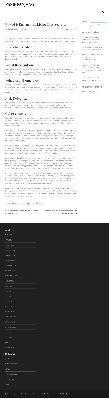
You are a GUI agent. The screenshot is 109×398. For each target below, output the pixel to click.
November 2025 (11, 265)
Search (84, 21)
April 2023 (9, 306)
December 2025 (10, 260)
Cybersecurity (13, 204)
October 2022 (10, 327)
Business (8, 359)
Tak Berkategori (11, 374)
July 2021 (8, 332)
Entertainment (11, 364)
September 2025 (11, 276)
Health (7, 369)
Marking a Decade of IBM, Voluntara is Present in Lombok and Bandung (91, 39)
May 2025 (8, 296)
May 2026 (8, 235)
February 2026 (10, 250)
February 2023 (10, 317)
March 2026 (9, 245)
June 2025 (8, 291)
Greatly (26, 204)
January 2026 (10, 255)
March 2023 (9, 312)
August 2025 (9, 281)
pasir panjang (12, 29)
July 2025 (8, 286)
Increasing (38, 204)
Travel (7, 384)
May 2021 (8, 337)
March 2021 (9, 347)
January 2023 (10, 322)
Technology (72, 29)
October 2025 (10, 271)
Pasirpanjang (19, 4)
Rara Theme (48, 394)
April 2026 (9, 240)
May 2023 (8, 301)
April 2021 (9, 342)
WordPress (66, 394)
